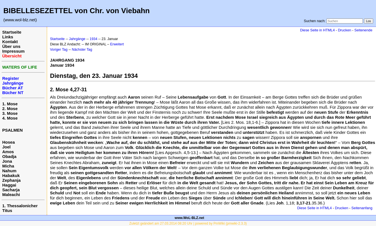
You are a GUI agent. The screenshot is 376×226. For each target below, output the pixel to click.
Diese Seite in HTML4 (317, 30)
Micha (8, 166)
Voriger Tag (59, 50)
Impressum (13, 51)
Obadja (9, 156)
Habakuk (11, 175)
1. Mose (10, 103)
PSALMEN (12, 130)
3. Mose (10, 113)
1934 (93, 39)
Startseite (11, 32)
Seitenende (363, 30)
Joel (6, 147)
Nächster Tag (82, 50)
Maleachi (11, 194)
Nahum (9, 170)
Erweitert (117, 44)
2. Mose (10, 108)
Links (7, 36)
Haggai (9, 185)
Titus (7, 210)
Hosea (8, 142)
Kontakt (10, 41)
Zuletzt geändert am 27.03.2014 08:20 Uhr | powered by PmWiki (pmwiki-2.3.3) (188, 223)
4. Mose (10, 118)
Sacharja (11, 189)
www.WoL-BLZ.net (189, 218)
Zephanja (11, 180)
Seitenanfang (361, 208)
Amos (8, 151)
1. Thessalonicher (20, 205)
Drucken (344, 30)
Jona (7, 161)
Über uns (11, 46)
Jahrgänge (77, 39)
